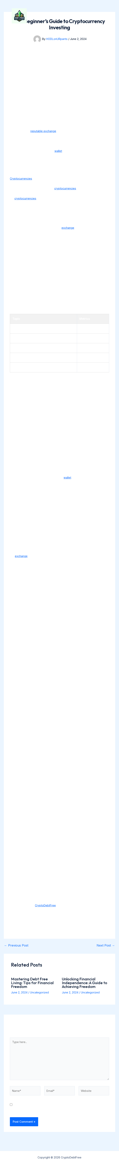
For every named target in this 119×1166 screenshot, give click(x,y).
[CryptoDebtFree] (23, 20)
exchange (67, 228)
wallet (58, 151)
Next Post (106, 945)
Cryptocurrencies (21, 178)
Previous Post (16, 945)
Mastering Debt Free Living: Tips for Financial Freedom (32, 983)
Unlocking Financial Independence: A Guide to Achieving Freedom (84, 983)
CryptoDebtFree (66, 19)
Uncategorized (39, 992)
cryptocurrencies (65, 188)
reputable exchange (43, 131)
